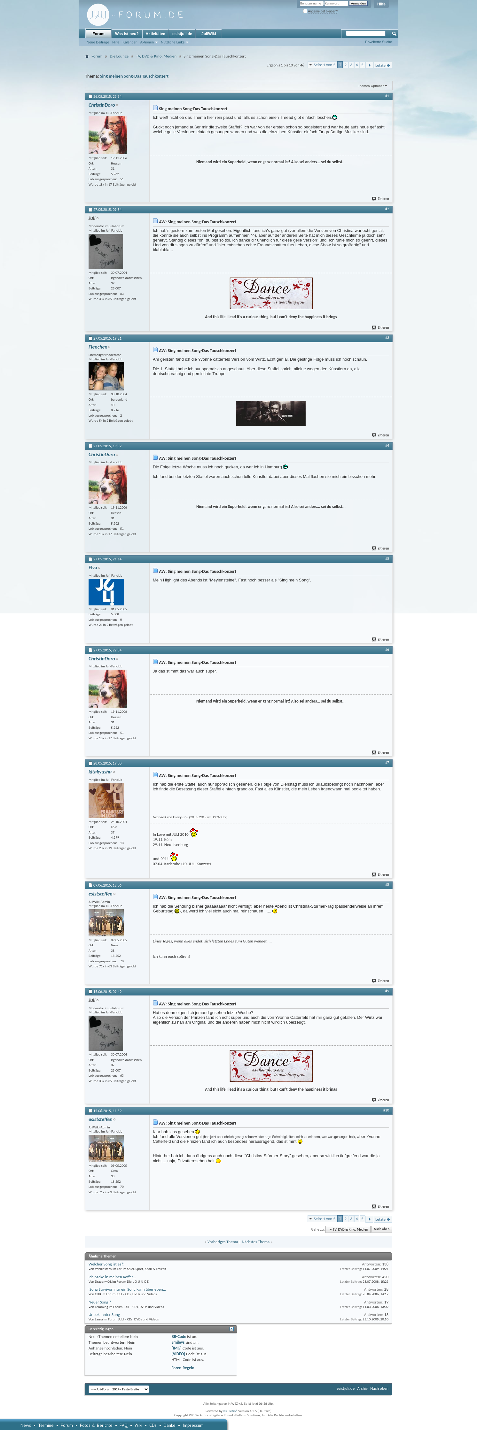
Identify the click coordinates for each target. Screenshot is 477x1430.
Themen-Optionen (371, 86)
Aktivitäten (155, 34)
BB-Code (178, 1336)
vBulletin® (230, 1411)
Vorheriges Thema (222, 1241)
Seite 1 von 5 (324, 64)
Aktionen (147, 42)
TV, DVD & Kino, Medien (156, 56)
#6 (387, 649)
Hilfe (381, 4)
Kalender (129, 42)
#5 (387, 558)
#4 (387, 445)
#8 (387, 884)
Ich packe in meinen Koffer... (112, 1276)
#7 (387, 762)
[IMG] (176, 1348)
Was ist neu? (127, 34)
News (25, 1425)
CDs (153, 1425)
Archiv (362, 1388)
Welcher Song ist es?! (107, 1264)
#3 (387, 337)
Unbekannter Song (104, 1314)
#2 (387, 209)
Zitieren (380, 199)
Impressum (193, 1425)
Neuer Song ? (100, 1302)
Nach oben (381, 1229)
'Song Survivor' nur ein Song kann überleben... (127, 1289)
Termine (46, 1425)
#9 (387, 991)
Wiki (138, 1425)
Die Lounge (119, 56)
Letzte (382, 65)
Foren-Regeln (182, 1367)
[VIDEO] (178, 1353)
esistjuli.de (182, 34)
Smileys (177, 1342)
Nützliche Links (172, 42)
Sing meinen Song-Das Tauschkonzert (134, 76)
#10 (386, 1110)
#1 (387, 96)
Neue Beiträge (98, 42)
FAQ (124, 1425)
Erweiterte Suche (378, 42)
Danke (170, 1425)
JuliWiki (208, 34)
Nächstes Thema (256, 1241)
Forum (98, 34)
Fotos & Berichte (96, 1425)
